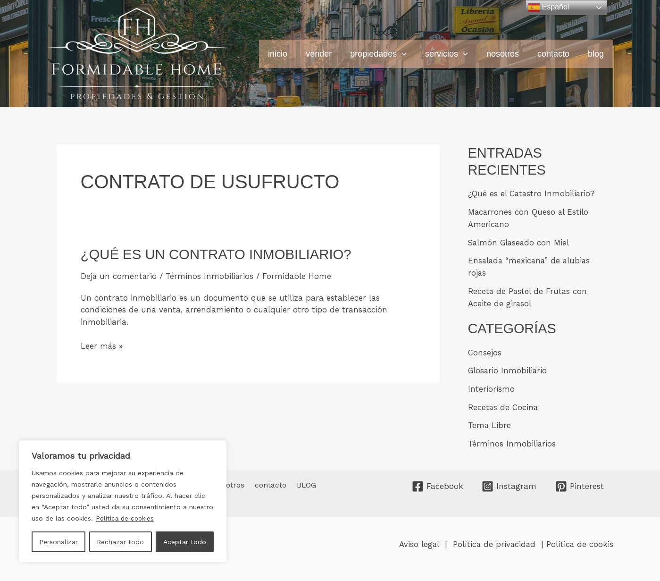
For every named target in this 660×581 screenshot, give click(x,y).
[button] (408, 54)
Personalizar (58, 542)
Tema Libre (489, 423)
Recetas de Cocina (503, 405)
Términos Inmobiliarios (211, 276)
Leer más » (102, 346)
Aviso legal (418, 541)
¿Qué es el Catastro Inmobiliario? (532, 193)
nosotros (506, 54)
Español (548, 7)
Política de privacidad (494, 541)
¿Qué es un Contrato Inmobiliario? (219, 254)
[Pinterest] (579, 483)
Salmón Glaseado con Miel (520, 241)
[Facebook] (438, 483)
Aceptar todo (184, 542)
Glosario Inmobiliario (508, 368)
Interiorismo (491, 387)
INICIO (287, 54)
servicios (451, 54)
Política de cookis (579, 541)
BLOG (596, 54)
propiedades (385, 54)
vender (327, 54)
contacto (555, 54)
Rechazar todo (120, 542)
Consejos (484, 350)
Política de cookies (126, 518)
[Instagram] (509, 483)
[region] (122, 501)
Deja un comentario (119, 276)
